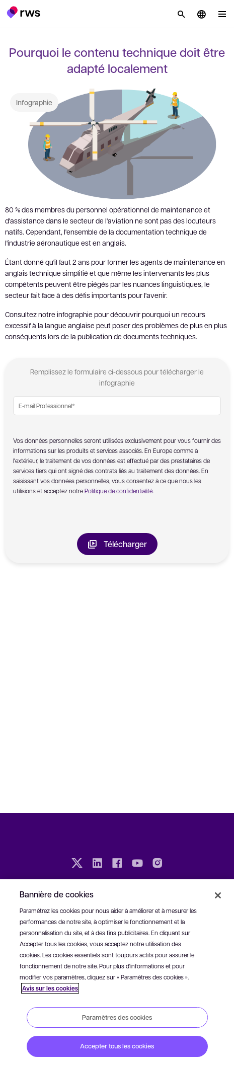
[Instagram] (157, 864)
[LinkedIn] (97, 864)
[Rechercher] (181, 14)
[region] (117, 972)
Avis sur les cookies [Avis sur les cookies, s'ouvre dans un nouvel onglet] (50, 988)
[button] (23, 12)
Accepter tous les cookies (117, 1045)
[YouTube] (137, 864)
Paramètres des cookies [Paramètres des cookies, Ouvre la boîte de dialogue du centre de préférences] (117, 1017)
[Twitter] (77, 864)
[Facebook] (117, 864)
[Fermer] (218, 895)
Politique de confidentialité (118, 491)
